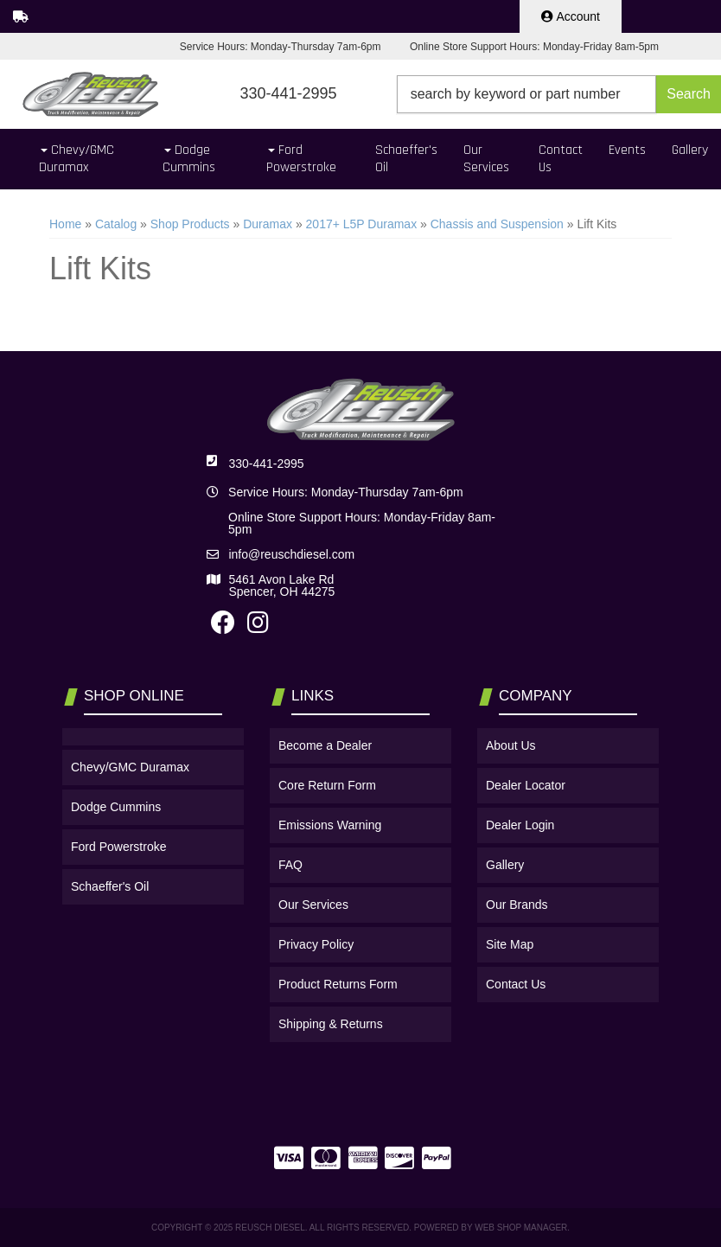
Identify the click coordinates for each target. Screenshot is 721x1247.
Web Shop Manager (521, 1227)
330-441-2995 (265, 463)
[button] (559, 94)
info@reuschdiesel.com (291, 554)
